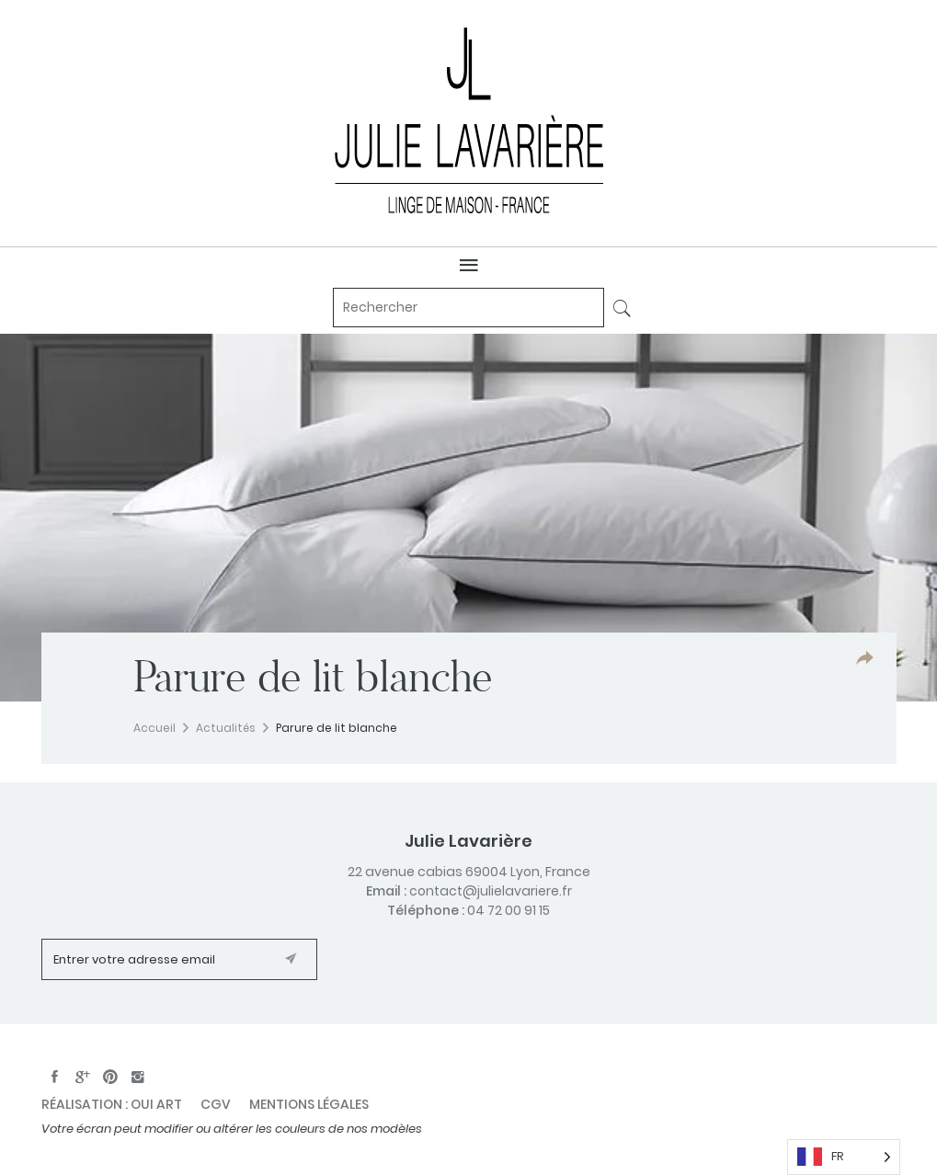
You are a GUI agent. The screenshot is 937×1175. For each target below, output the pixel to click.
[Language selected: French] (843, 1157)
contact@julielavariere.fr (490, 891)
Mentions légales (309, 1104)
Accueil (154, 728)
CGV (215, 1104)
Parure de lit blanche (336, 728)
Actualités (226, 728)
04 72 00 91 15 (508, 910)
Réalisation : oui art (111, 1104)
